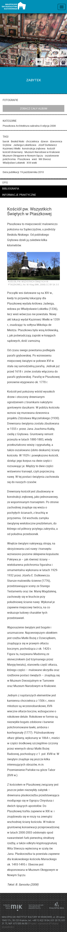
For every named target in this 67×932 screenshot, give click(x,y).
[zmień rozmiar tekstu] (63, 53)
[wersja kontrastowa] (55, 53)
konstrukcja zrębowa (33, 148)
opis (5, 182)
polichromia (9, 159)
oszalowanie (52, 155)
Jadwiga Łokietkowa (24, 145)
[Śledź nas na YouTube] (47, 62)
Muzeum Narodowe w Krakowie (42, 152)
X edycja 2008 (48, 125)
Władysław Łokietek (14, 162)
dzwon (44, 141)
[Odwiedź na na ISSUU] (55, 62)
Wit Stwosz (45, 159)
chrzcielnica (32, 141)
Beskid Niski (17, 141)
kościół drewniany (13, 152)
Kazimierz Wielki (11, 148)
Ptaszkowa (9, 125)
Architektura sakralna (28, 125)
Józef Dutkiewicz (47, 145)
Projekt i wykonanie (39, 923)
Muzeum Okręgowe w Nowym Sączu (23, 155)
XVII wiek (32, 162)
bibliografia (10, 188)
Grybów (7, 145)
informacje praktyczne (19, 194)
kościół (51, 148)
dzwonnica (56, 141)
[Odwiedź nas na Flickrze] (39, 62)
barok (6, 141)
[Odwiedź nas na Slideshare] (63, 62)
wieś (34, 159)
